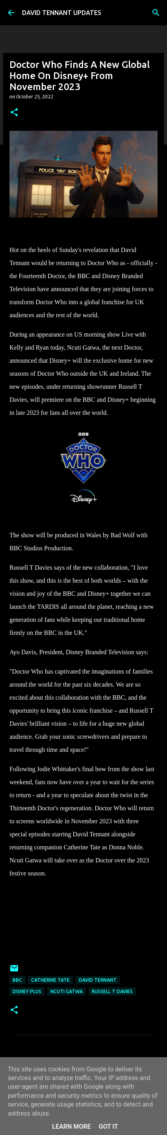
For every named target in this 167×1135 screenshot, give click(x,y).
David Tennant (98, 980)
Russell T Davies (112, 991)
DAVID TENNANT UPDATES (61, 12)
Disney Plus (27, 991)
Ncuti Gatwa (66, 991)
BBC (17, 980)
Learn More (71, 1126)
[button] (14, 112)
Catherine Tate (50, 980)
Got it (108, 1126)
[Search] (156, 12)
